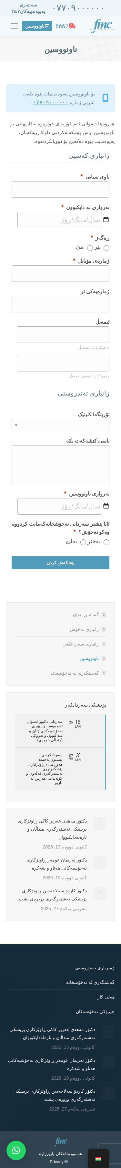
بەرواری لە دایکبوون (85, 207)
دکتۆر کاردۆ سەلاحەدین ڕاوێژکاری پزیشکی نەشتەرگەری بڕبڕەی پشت (53, 894)
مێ (80, 247)
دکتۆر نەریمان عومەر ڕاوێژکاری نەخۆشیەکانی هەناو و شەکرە (56, 864)
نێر (97, 247)
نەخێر (94, 541)
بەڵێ (71, 541)
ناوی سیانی (95, 176)
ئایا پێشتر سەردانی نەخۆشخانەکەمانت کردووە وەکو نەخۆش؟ (60, 528)
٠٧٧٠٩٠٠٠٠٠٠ (78, 8)
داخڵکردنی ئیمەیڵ (93, 347)
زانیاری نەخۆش (84, 629)
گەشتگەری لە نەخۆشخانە (74, 673)
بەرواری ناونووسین (86, 493)
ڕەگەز (100, 237)
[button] (16, 1150)
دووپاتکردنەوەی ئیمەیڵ (89, 376)
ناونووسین (89, 658)
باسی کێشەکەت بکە (87, 441)
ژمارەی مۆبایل (91, 260)
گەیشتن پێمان (86, 614)
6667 (65, 26)
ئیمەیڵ (102, 322)
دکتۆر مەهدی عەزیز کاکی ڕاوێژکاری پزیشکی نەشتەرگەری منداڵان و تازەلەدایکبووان (52, 829)
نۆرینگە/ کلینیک (93, 414)
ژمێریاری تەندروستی (95, 967)
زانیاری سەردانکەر (81, 644)
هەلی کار (106, 996)
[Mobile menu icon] (14, 26)
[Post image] (99, 823)
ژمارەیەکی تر (95, 291)
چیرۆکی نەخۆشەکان (95, 1011)
